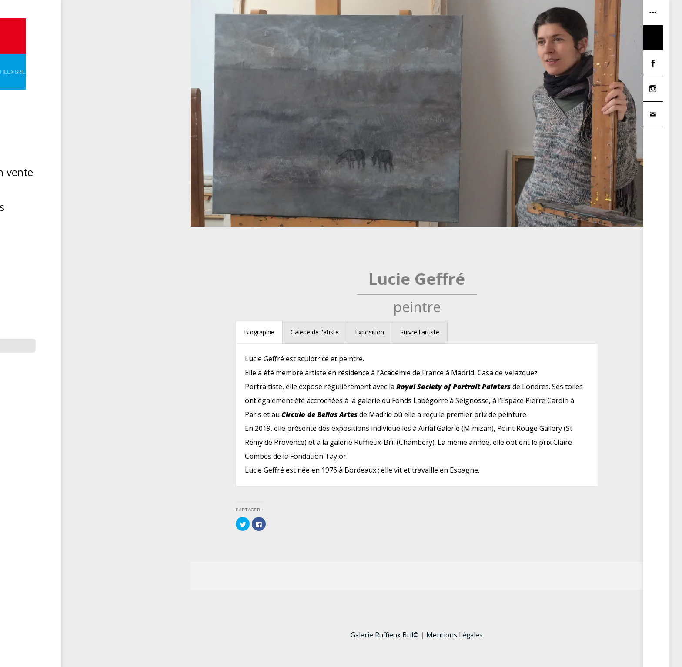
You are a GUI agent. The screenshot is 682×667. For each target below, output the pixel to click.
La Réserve (102, 191)
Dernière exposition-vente (101, 174)
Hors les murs (102, 209)
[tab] (259, 333)
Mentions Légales (456, 636)
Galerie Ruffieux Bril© (383, 636)
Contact (102, 226)
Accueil (102, 139)
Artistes (102, 157)
